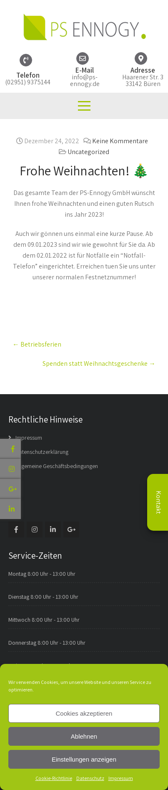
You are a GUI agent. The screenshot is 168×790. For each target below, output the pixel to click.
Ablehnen (84, 736)
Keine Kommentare (120, 141)
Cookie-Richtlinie (53, 778)
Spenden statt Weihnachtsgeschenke (99, 363)
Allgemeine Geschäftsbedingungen (56, 466)
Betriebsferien (37, 344)
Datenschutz (90, 778)
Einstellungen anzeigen (84, 759)
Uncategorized (88, 151)
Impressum (120, 778)
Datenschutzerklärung (41, 452)
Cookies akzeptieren (84, 713)
